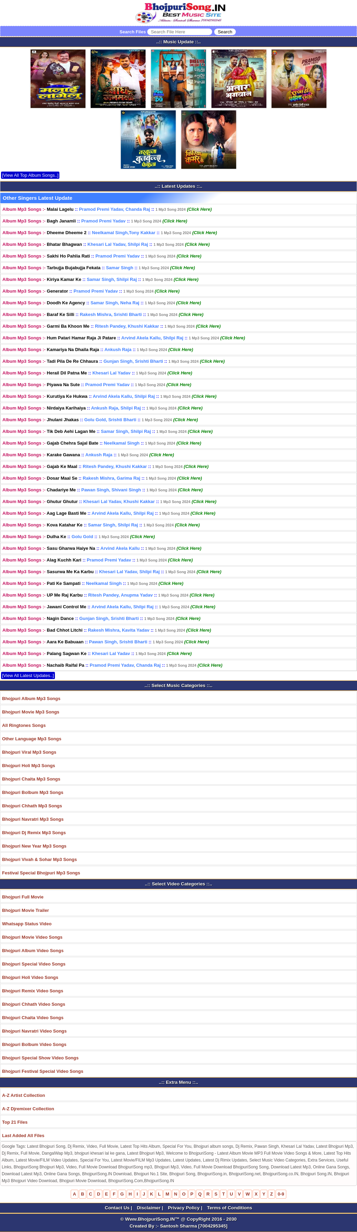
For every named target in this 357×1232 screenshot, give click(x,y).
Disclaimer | (150, 1207)
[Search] (224, 32)
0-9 (281, 1194)
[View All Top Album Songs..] (30, 175)
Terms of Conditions (229, 1207)
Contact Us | (119, 1207)
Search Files (177, 31)
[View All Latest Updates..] (28, 675)
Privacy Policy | (186, 1207)
